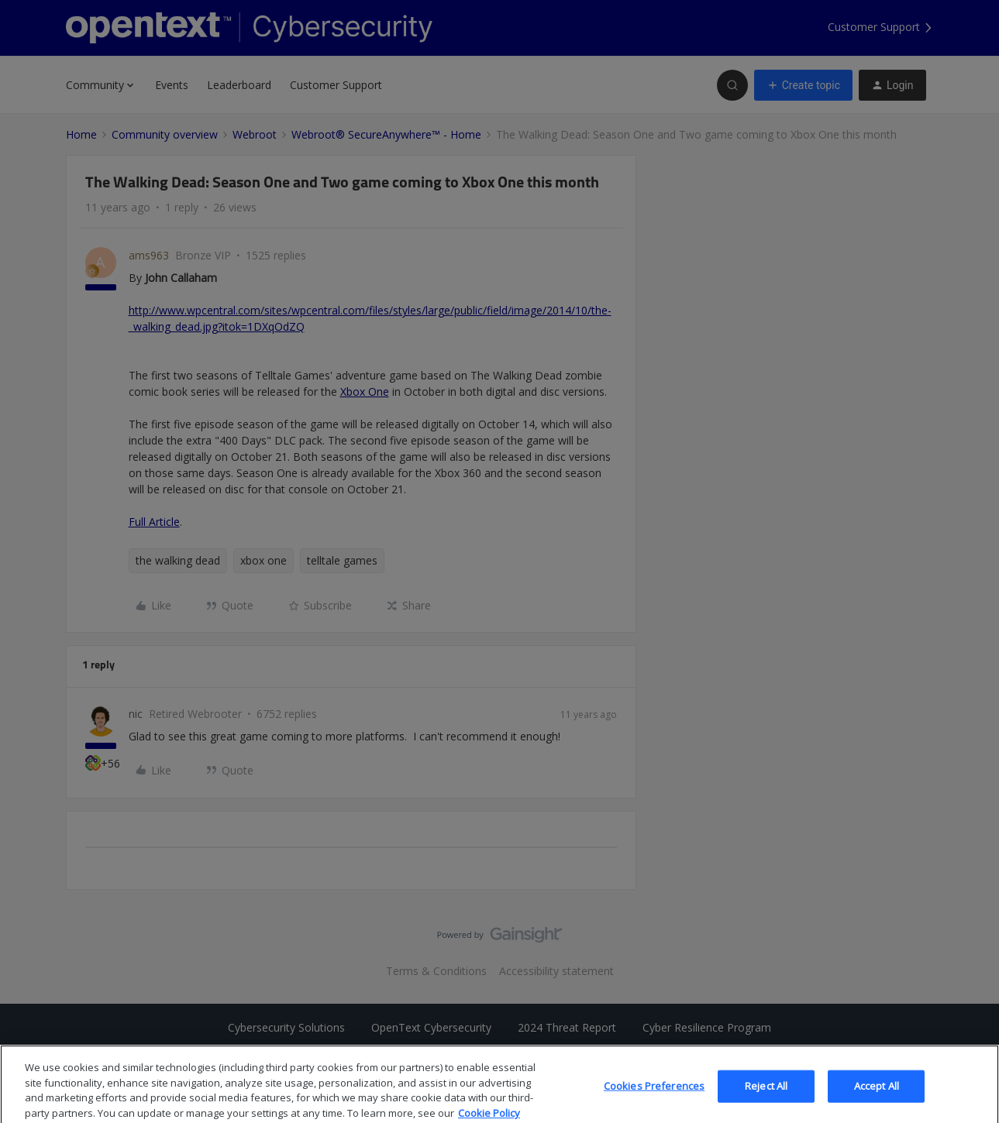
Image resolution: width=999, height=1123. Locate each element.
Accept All (876, 1099)
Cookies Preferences (654, 1099)
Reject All (766, 1099)
